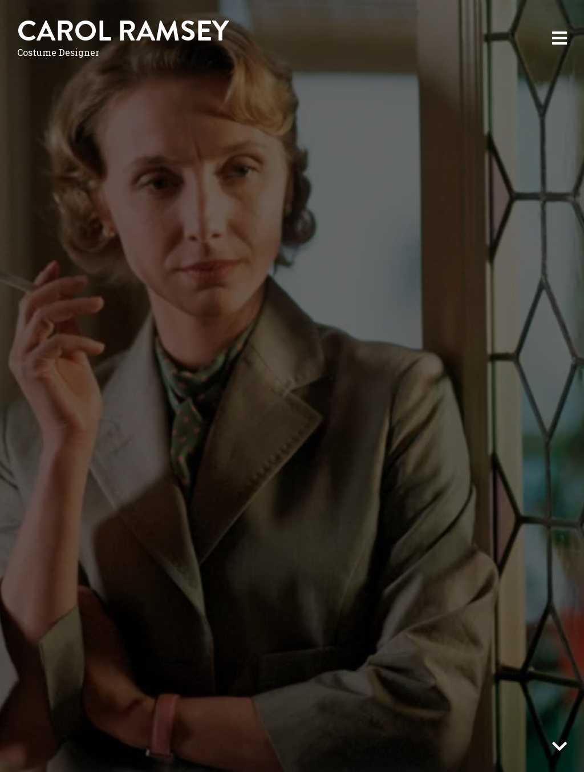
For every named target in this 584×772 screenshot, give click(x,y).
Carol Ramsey (123, 31)
